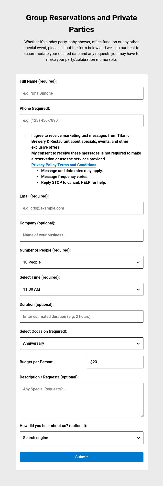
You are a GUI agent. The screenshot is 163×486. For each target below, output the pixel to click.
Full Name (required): (38, 81)
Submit (81, 457)
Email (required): (34, 196)
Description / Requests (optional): (49, 377)
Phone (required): (35, 108)
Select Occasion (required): (43, 331)
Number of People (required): (45, 250)
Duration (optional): (37, 304)
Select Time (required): (40, 277)
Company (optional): (37, 223)
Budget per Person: (37, 362)
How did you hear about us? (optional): (53, 425)
